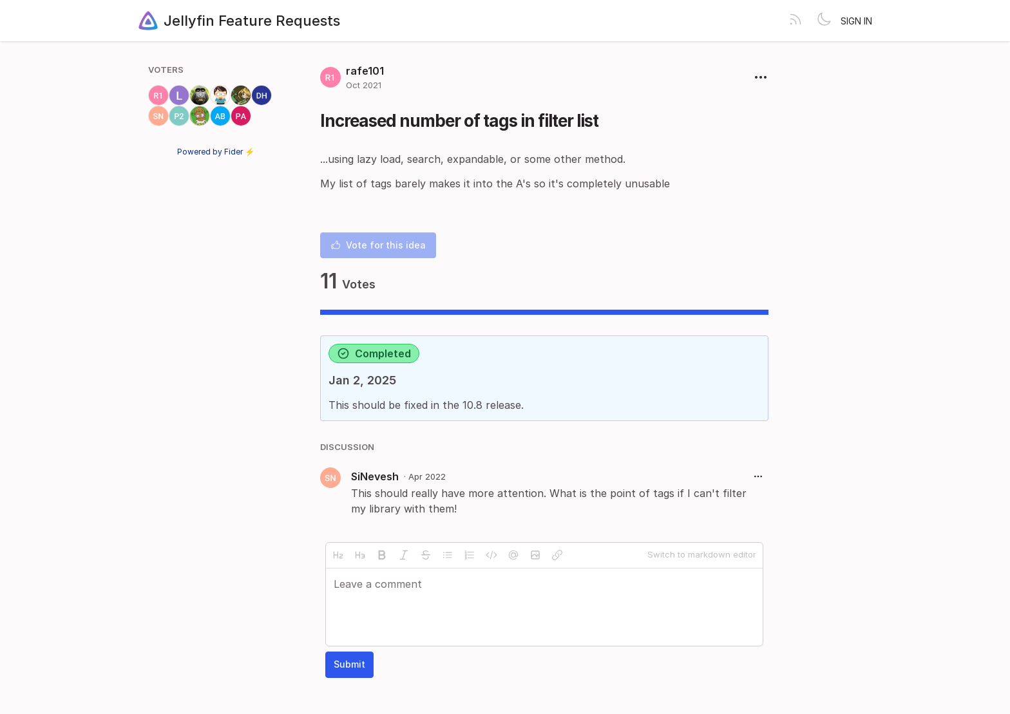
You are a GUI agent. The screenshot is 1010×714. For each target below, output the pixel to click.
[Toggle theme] (823, 20)
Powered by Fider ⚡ (215, 151)
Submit (349, 664)
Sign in (856, 20)
